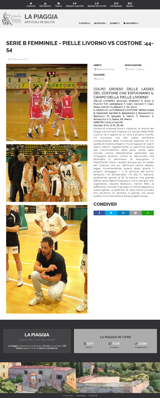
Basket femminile (104, 69)
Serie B (99, 79)
